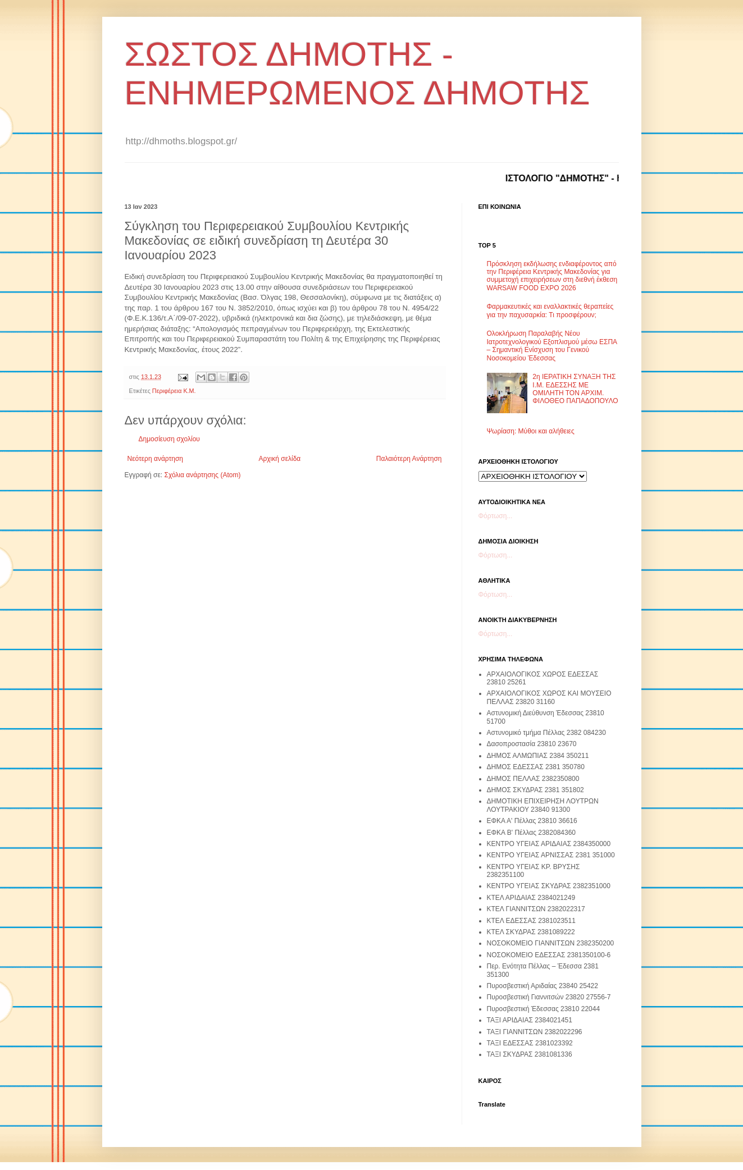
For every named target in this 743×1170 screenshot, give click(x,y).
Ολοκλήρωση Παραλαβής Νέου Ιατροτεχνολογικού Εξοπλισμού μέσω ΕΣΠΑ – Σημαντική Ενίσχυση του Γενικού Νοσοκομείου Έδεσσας (552, 346)
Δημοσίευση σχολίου (169, 439)
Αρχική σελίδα (279, 459)
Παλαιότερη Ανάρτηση (409, 459)
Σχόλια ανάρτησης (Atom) (202, 475)
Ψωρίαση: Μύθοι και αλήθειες (531, 431)
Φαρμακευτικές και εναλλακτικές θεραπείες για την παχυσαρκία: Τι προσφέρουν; (550, 310)
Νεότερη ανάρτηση (155, 459)
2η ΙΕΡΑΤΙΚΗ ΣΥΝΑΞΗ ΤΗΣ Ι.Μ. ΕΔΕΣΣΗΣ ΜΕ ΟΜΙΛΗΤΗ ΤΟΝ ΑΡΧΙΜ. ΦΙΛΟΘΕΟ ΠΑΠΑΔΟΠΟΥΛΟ (575, 389)
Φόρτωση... (495, 516)
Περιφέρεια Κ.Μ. (174, 390)
